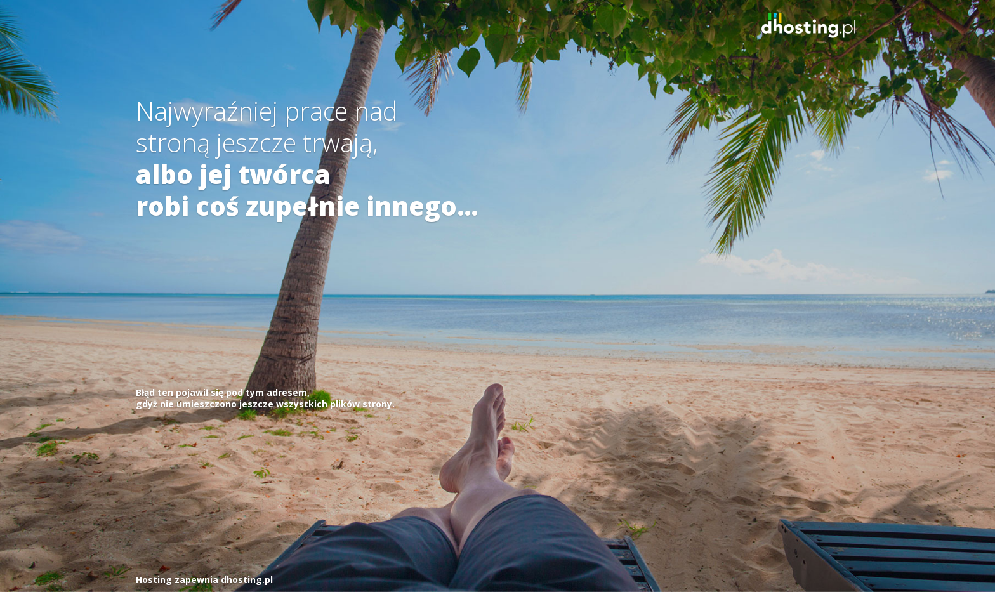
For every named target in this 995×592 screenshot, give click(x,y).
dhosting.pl (247, 580)
